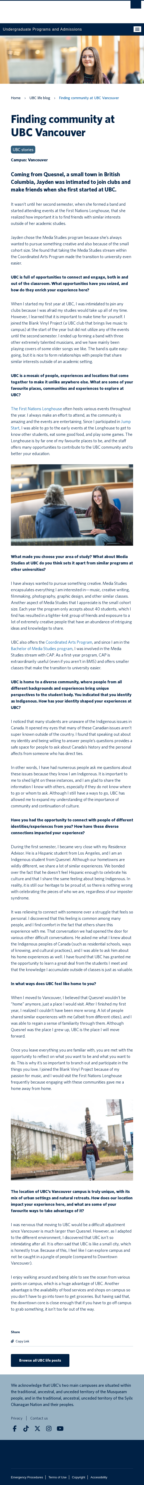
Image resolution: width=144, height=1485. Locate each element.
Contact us (39, 1418)
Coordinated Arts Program (69, 642)
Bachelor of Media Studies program (41, 648)
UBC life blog (39, 98)
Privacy (16, 1418)
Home (16, 98)
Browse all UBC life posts (40, 1360)
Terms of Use (58, 1477)
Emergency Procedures (27, 1477)
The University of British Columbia (51, 10)
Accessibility (98, 1477)
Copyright (78, 1477)
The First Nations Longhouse (36, 408)
